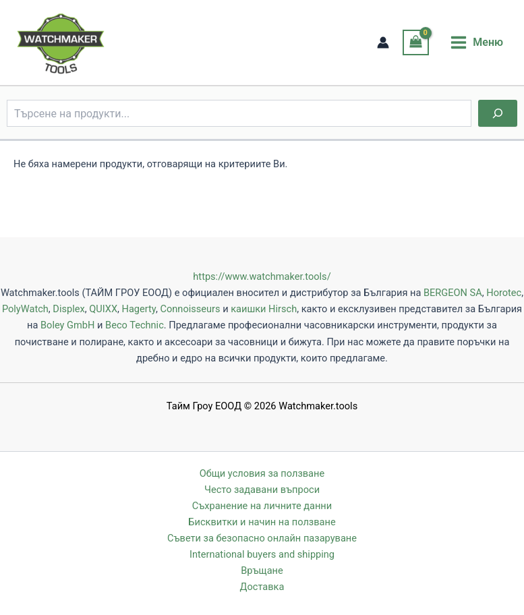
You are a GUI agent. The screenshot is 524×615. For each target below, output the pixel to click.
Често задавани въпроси (262, 490)
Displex (68, 309)
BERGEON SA (453, 293)
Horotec (503, 293)
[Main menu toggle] (476, 42)
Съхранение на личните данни (262, 506)
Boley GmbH (67, 325)
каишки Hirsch (264, 309)
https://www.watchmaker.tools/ (261, 276)
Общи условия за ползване (262, 473)
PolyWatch (25, 309)
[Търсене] (497, 113)
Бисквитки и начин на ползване (261, 522)
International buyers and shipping (262, 554)
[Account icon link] (383, 42)
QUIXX (103, 309)
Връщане (262, 570)
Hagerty (139, 309)
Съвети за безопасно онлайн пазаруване (262, 538)
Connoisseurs (190, 309)
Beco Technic (134, 325)
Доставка (262, 587)
